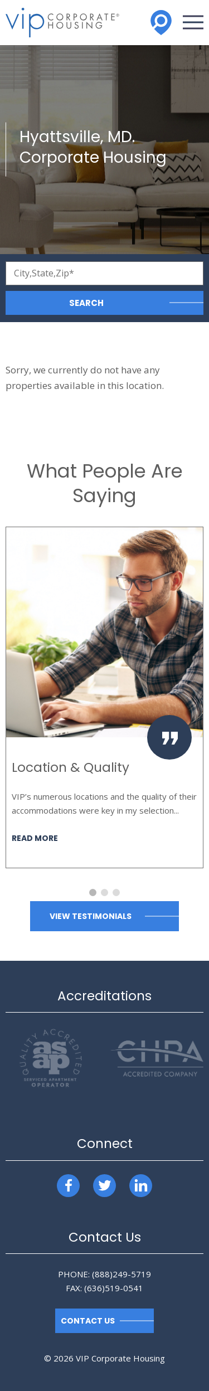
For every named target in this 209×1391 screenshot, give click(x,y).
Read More (35, 838)
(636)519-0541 (113, 1287)
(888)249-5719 (121, 1274)
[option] (104, 697)
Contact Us (88, 1320)
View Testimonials (91, 916)
